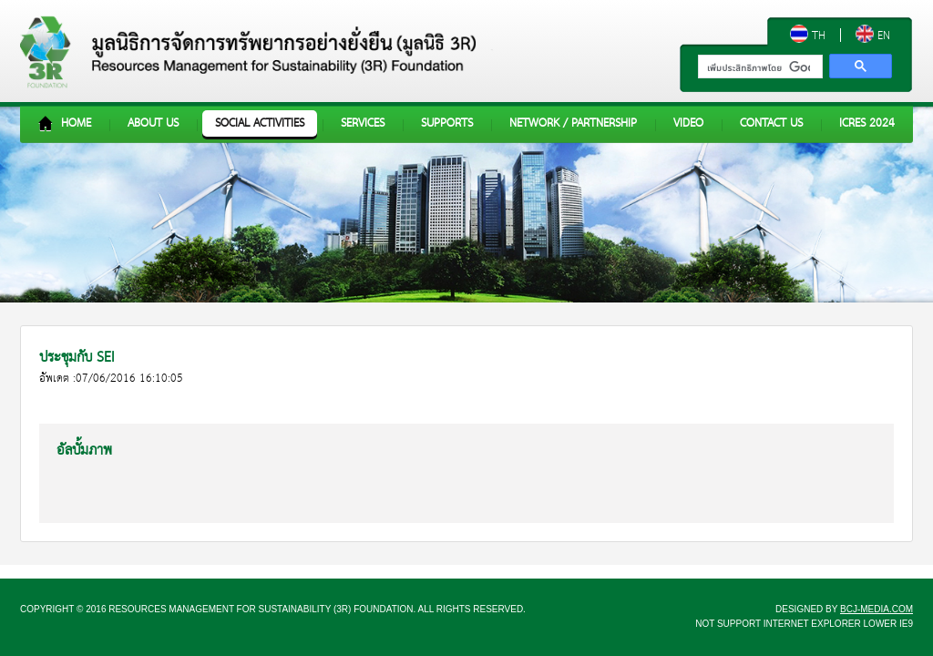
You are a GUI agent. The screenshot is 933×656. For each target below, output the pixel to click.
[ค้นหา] (758, 68)
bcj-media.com (876, 609)
